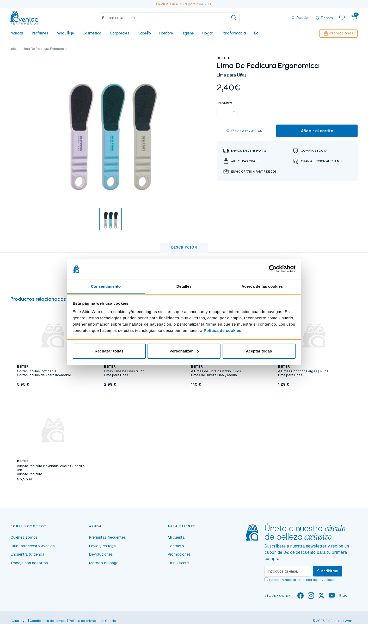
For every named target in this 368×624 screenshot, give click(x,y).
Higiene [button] (187, 33)
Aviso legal (18, 621)
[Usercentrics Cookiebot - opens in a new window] (273, 269)
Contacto (176, 546)
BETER (223, 58)
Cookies (111, 621)
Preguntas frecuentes (107, 537)
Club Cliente (178, 563)
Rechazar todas (109, 351)
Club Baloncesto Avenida (32, 546)
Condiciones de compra (48, 621)
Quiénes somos (24, 537)
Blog (343, 595)
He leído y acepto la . (302, 580)
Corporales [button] (119, 33)
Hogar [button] (207, 33)
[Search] (169, 18)
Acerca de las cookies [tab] (262, 286)
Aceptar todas (259, 351)
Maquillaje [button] (65, 33)
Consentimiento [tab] (106, 286)
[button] (354, 18)
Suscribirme (327, 571)
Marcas (16, 33)
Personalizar (184, 351)
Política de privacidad (86, 621)
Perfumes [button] (40, 33)
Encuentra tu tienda (27, 554)
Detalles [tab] (184, 286)
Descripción (184, 247)
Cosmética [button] (91, 33)
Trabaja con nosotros (29, 563)
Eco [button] (257, 33)
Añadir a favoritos (244, 131)
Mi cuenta (176, 537)
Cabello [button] (144, 33)
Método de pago (104, 563)
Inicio (14, 48)
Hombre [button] (166, 33)
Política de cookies (222, 330)
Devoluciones (101, 554)
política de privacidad (317, 580)
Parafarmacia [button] (234, 33)
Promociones (338, 33)
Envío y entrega (102, 546)
